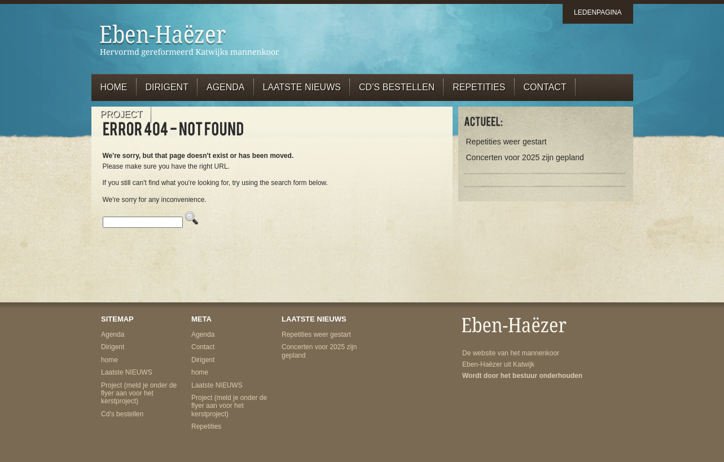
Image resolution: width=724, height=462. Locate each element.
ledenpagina (597, 12)
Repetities (479, 87)
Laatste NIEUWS (302, 87)
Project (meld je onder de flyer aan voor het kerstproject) (139, 393)
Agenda (226, 87)
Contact (545, 87)
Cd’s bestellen (122, 414)
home (114, 87)
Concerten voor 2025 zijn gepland (525, 157)
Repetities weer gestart (506, 141)
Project (121, 114)
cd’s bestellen (397, 87)
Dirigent (167, 87)
